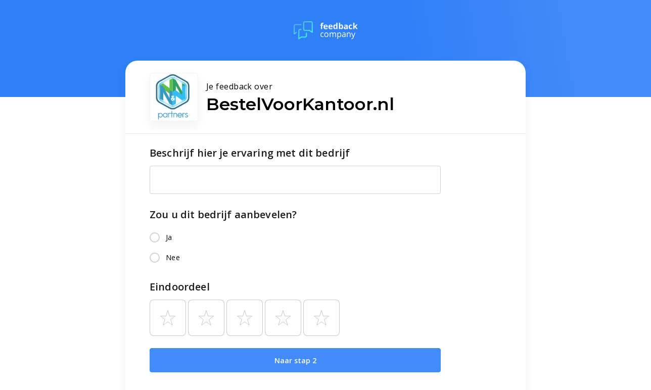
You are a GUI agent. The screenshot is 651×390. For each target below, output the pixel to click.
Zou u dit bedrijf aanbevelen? (223, 214)
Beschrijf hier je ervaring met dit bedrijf (250, 153)
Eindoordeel (180, 287)
